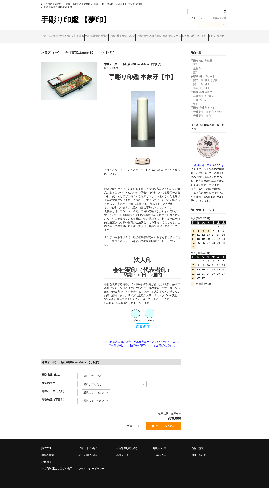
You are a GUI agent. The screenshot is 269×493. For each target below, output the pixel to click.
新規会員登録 (219, 18)
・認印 (194, 77)
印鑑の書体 (187, 36)
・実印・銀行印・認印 (204, 84)
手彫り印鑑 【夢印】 (76, 20)
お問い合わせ (115, 43)
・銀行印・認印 (200, 92)
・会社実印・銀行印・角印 (206, 116)
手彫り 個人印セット (203, 81)
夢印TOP (50, 36)
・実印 (194, 69)
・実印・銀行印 (200, 88)
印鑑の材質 (145, 36)
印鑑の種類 (166, 36)
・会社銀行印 (198, 104)
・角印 (194, 108)
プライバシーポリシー (91, 473)
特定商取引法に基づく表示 (56, 473)
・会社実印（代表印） (204, 100)
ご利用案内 (92, 43)
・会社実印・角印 (201, 120)
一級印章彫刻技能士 (120, 36)
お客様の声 (72, 43)
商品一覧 (68, 36)
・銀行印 (196, 73)
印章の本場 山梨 (90, 36)
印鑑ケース (51, 43)
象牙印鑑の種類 (210, 36)
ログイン (204, 18)
